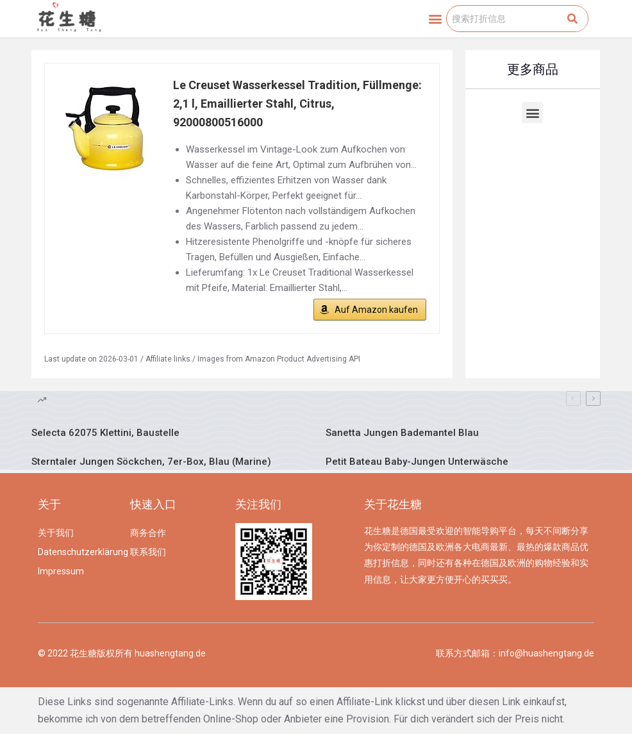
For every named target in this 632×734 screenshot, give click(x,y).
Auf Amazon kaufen (376, 309)
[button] (435, 18)
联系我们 (148, 552)
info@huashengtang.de (546, 653)
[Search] (572, 18)
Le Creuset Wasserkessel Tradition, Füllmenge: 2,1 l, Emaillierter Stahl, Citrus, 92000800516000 (297, 103)
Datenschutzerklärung (77, 552)
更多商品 (532, 69)
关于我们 (56, 533)
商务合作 (148, 533)
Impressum (61, 571)
